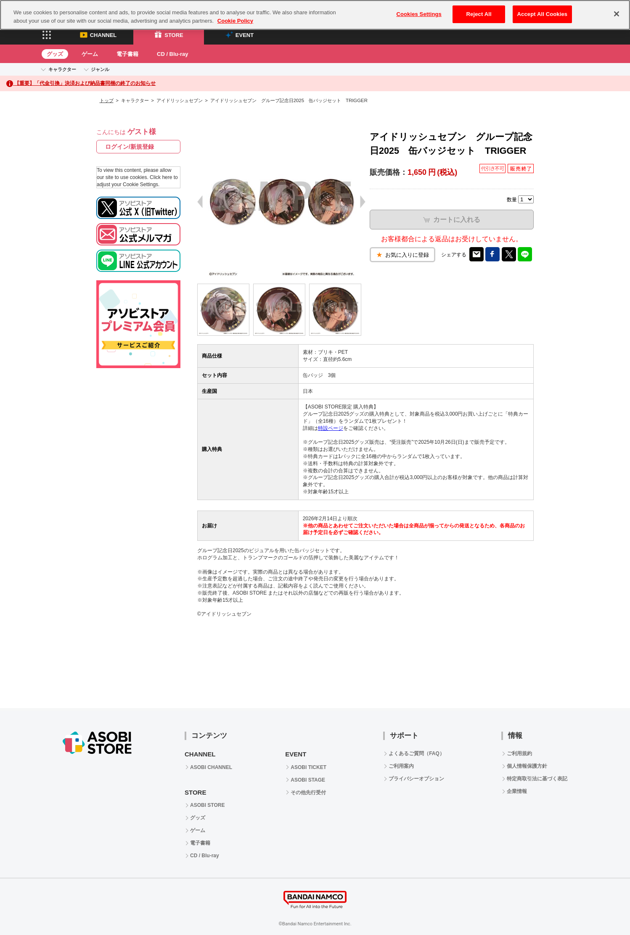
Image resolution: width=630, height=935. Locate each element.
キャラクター (62, 69)
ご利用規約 (519, 753)
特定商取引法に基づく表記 (537, 779)
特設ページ (330, 428)
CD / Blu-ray (172, 54)
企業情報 (517, 791)
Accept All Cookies (542, 14)
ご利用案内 (401, 766)
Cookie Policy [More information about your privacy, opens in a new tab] (235, 21)
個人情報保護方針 (527, 766)
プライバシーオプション (416, 779)
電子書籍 (127, 54)
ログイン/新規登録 (129, 146)
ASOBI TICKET (308, 767)
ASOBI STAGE (308, 780)
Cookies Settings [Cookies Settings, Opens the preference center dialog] (419, 14)
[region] (315, 15)
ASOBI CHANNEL (211, 767)
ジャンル (100, 69)
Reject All (479, 14)
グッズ (55, 54)
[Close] (616, 14)
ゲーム (90, 54)
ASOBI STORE (207, 805)
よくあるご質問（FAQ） (417, 753)
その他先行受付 (308, 792)
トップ (107, 100)
